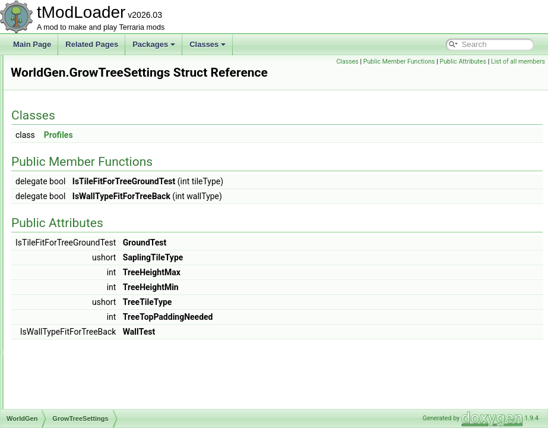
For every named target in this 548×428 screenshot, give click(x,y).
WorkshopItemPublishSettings (86, 81)
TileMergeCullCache (81, 303)
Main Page (32, 44)
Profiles (206, 151)
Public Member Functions (455, 61)
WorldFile (54, 185)
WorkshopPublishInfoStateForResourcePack (109, 120)
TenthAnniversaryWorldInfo (91, 290)
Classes (207, 44)
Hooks (59, 251)
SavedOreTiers (72, 264)
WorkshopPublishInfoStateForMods (95, 107)
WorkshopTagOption (71, 172)
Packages (153, 44)
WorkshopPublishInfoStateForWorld (95, 133)
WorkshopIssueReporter (77, 68)
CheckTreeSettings (79, 225)
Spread (60, 277)
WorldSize (65, 316)
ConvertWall (68, 408)
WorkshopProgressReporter (83, 94)
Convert (61, 355)
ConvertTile (67, 381)
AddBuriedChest (74, 329)
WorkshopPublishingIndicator (85, 146)
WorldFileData (61, 198)
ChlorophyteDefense (81, 342)
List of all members (518, 74)
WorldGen (55, 211)
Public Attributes (518, 61)
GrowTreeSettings (77, 238)
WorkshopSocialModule (76, 159)
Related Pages (91, 44)
